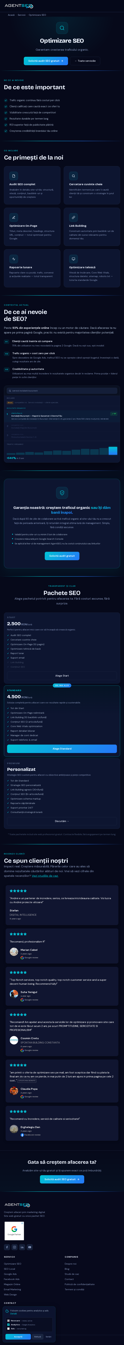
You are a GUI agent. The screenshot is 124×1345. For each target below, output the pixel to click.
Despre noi (70, 1263)
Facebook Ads (11, 1279)
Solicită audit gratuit (62, 558)
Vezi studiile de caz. (45, 878)
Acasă (11, 14)
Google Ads (10, 1274)
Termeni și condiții (74, 1289)
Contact (69, 1279)
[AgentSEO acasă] (19, 6)
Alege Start (62, 675)
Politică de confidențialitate (80, 1284)
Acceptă (18, 1336)
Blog (67, 1268)
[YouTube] (30, 1247)
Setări (48, 1337)
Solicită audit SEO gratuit (45, 61)
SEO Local (9, 1268)
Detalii (13, 1313)
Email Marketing (12, 1289)
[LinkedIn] (22, 1247)
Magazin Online (12, 1284)
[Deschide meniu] (116, 6)
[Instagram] (15, 1247)
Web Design (10, 1294)
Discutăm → (62, 821)
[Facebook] (7, 1247)
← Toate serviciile (85, 61)
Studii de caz (72, 1274)
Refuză (37, 1336)
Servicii (21, 14)
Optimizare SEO (12, 1263)
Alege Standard (62, 748)
